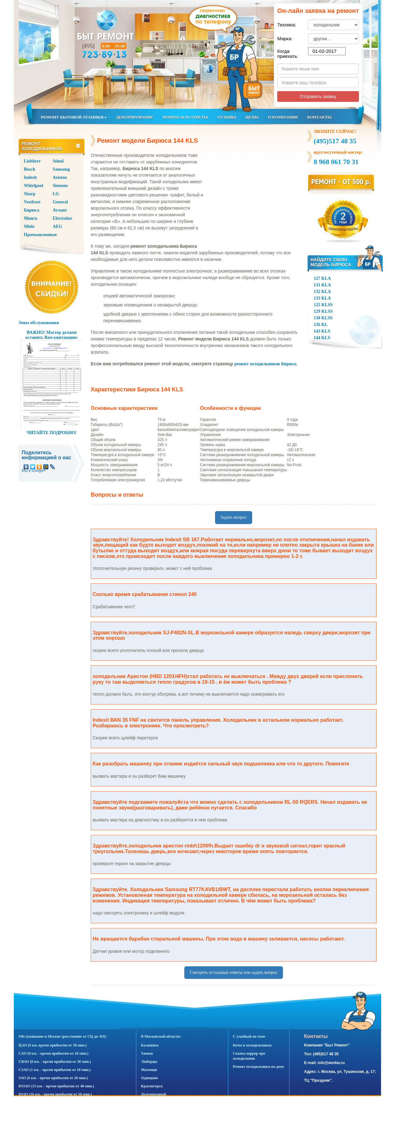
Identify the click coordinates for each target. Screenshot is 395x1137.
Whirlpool (33, 185)
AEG (57, 226)
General (60, 202)
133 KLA (322, 298)
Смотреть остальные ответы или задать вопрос (233, 972)
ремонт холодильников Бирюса (265, 364)
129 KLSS (323, 311)
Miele (29, 226)
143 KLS (322, 331)
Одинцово (149, 1078)
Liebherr (32, 161)
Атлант (60, 210)
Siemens (60, 185)
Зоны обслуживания (39, 322)
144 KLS (322, 337)
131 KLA (322, 285)
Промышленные (40, 234)
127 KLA (322, 278)
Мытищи (149, 1070)
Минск (31, 218)
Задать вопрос (233, 517)
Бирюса (31, 210)
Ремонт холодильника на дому (258, 1066)
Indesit (30, 177)
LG (56, 193)
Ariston (60, 177)
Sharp (29, 193)
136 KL (321, 324)
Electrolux (62, 218)
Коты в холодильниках (252, 1045)
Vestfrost (32, 202)
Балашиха (150, 1045)
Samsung (61, 169)
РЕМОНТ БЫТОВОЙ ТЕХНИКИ (74, 117)
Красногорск (152, 1086)
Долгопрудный (153, 1094)
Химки (147, 1053)
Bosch (29, 169)
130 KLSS (323, 318)
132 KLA (322, 291)
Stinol (58, 161)
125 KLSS (323, 304)
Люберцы (149, 1061)
